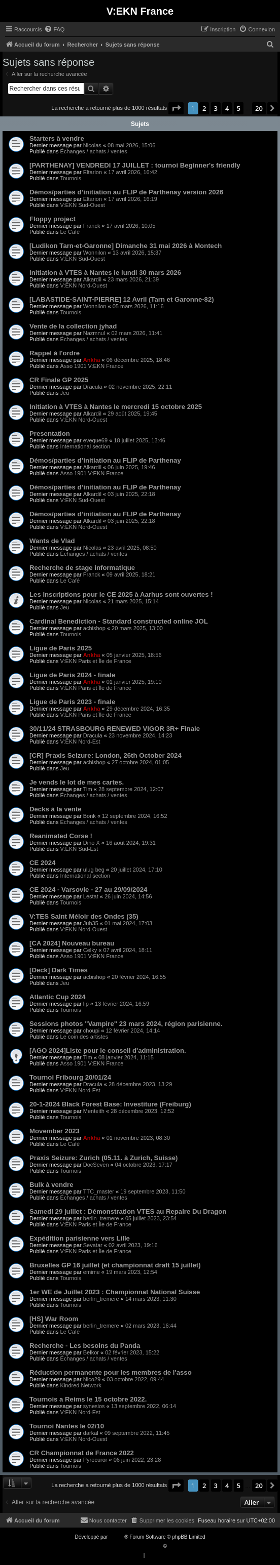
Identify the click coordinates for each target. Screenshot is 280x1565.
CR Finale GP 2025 (58, 380)
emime (91, 1272)
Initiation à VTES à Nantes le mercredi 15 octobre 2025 (115, 406)
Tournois (71, 178)
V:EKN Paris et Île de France (95, 661)
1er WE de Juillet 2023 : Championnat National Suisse (114, 1292)
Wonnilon (95, 253)
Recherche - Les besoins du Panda (84, 1345)
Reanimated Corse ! (60, 836)
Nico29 (91, 1379)
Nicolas (92, 145)
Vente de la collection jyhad (73, 326)
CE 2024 (42, 863)
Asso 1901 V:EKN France (92, 366)
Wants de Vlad (52, 541)
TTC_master (98, 1191)
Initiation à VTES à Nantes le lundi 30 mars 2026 (105, 272)
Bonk (89, 816)
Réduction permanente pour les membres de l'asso (110, 1372)
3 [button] (216, 108)
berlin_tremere (101, 1218)
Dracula (92, 387)
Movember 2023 (54, 1131)
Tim (87, 789)
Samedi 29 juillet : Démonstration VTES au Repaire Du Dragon (127, 1211)
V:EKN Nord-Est (80, 741)
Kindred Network (80, 1385)
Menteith (93, 1111)
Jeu (64, 393)
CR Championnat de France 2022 (81, 1453)
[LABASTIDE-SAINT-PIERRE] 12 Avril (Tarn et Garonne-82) (121, 299)
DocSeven (96, 1165)
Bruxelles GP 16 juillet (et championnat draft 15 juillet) (115, 1265)
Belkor (91, 1352)
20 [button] (259, 108)
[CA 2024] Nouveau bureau (71, 943)
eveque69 (95, 440)
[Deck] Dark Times (58, 970)
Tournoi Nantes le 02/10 (66, 1426)
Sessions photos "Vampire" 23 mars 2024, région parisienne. (125, 1023)
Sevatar (92, 1245)
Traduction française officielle (129, 1546)
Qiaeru (176, 1546)
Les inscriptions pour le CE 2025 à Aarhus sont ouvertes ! (121, 594)
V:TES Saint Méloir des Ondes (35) (83, 916)
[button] (176, 108)
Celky (90, 950)
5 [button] (238, 108)
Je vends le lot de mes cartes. (76, 782)
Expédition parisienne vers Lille (79, 1238)
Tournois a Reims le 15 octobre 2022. (88, 1399)
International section (85, 446)
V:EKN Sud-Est (79, 849)
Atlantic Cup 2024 (57, 997)
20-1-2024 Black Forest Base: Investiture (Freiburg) (110, 1104)
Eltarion (92, 172)
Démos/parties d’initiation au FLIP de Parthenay (105, 460)
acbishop (94, 628)
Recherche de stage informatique (82, 567)
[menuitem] (54, 29)
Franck (91, 226)
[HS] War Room (53, 1319)
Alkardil (92, 279)
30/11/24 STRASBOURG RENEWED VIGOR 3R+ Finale (114, 728)
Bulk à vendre (51, 1184)
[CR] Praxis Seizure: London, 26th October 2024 (105, 755)
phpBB (116, 1537)
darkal (90, 1433)
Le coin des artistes (84, 1037)
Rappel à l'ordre (54, 353)
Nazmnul (94, 333)
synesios (94, 1406)
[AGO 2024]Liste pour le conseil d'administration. (107, 1050)
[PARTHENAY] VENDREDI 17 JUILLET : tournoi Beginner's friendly (134, 165)
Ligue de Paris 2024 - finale (72, 675)
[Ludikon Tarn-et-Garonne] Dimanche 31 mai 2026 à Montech (125, 246)
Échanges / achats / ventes (93, 151)
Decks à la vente (55, 809)
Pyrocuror (95, 1460)
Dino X (91, 843)
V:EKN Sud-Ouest (82, 205)
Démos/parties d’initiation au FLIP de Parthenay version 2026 (126, 192)
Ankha (91, 360)
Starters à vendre (56, 138)
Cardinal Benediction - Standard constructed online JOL (118, 621)
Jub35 (90, 923)
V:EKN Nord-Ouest (84, 285)
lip (86, 1004)
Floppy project (52, 219)
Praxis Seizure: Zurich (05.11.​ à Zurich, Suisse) (103, 1158)
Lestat (90, 896)
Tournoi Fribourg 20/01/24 (70, 1077)
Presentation (49, 433)
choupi (91, 1030)
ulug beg (93, 870)
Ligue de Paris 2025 (60, 648)
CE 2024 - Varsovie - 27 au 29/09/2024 (88, 889)
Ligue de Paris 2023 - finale (72, 702)
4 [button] (227, 108)
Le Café (70, 232)
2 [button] (204, 108)
